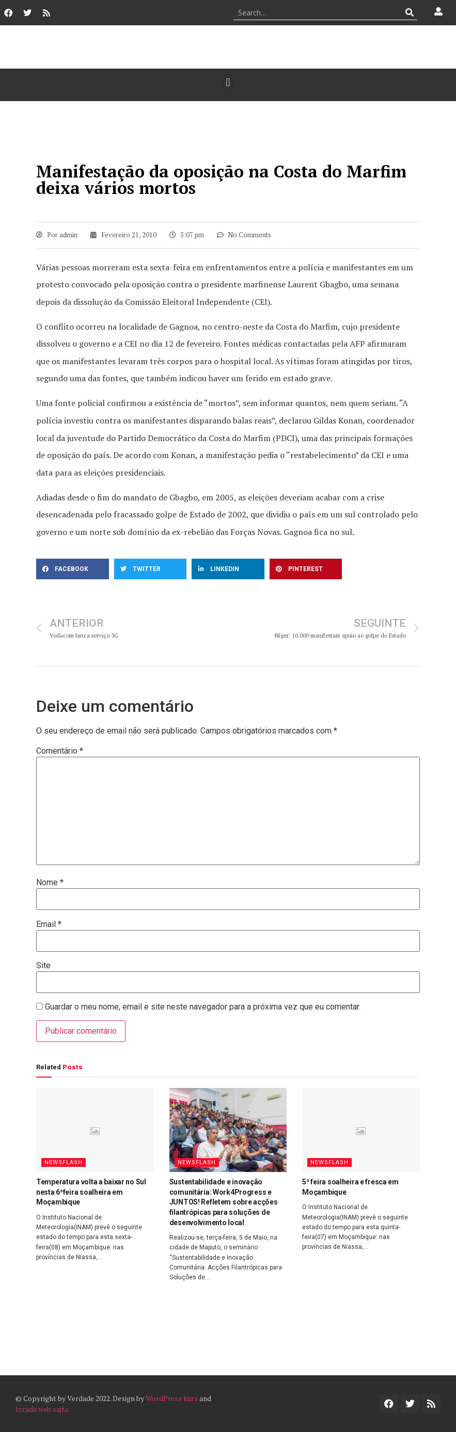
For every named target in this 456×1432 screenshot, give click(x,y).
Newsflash (63, 1162)
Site (43, 966)
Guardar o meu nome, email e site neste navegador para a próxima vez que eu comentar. (202, 1007)
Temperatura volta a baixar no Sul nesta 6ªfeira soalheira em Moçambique (91, 1192)
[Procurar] (409, 12)
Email (48, 924)
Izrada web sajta (41, 1409)
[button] (228, 82)
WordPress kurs (172, 1398)
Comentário (59, 751)
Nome (50, 882)
